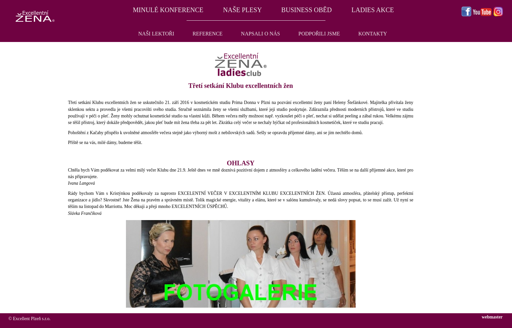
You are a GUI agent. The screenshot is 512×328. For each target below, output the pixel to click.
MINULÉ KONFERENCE (167, 9)
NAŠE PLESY (242, 9)
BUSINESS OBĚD (306, 9)
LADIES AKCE (372, 9)
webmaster (492, 317)
